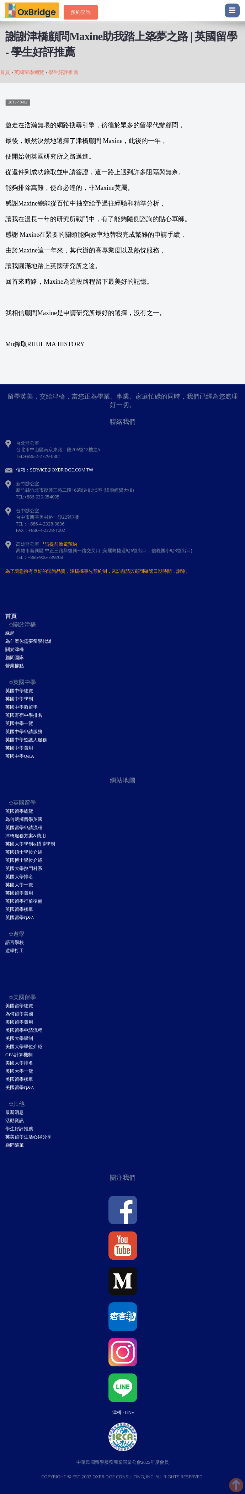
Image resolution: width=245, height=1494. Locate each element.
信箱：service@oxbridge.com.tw (54, 469)
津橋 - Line (123, 1412)
